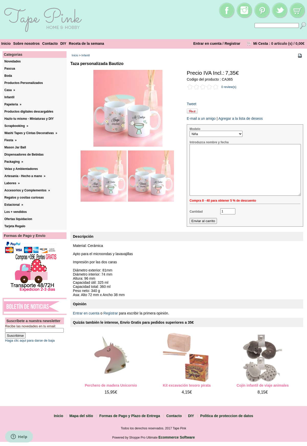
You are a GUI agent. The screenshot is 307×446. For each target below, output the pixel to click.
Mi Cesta (260, 43)
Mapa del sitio (81, 416)
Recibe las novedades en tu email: (30, 326)
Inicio (6, 43)
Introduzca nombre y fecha (209, 142)
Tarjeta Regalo (14, 226)
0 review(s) (228, 87)
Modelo (195, 129)
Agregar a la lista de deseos (240, 118)
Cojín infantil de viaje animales (263, 385)
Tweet (191, 104)
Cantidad (196, 211)
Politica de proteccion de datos (226, 416)
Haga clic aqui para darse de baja (30, 340)
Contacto (50, 43)
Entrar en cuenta (207, 43)
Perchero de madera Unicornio (111, 385)
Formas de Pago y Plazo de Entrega (129, 416)
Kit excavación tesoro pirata (187, 385)
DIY (63, 43)
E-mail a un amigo (201, 118)
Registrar (232, 43)
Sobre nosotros (26, 43)
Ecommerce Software (176, 437)
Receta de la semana (86, 43)
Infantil (85, 55)
